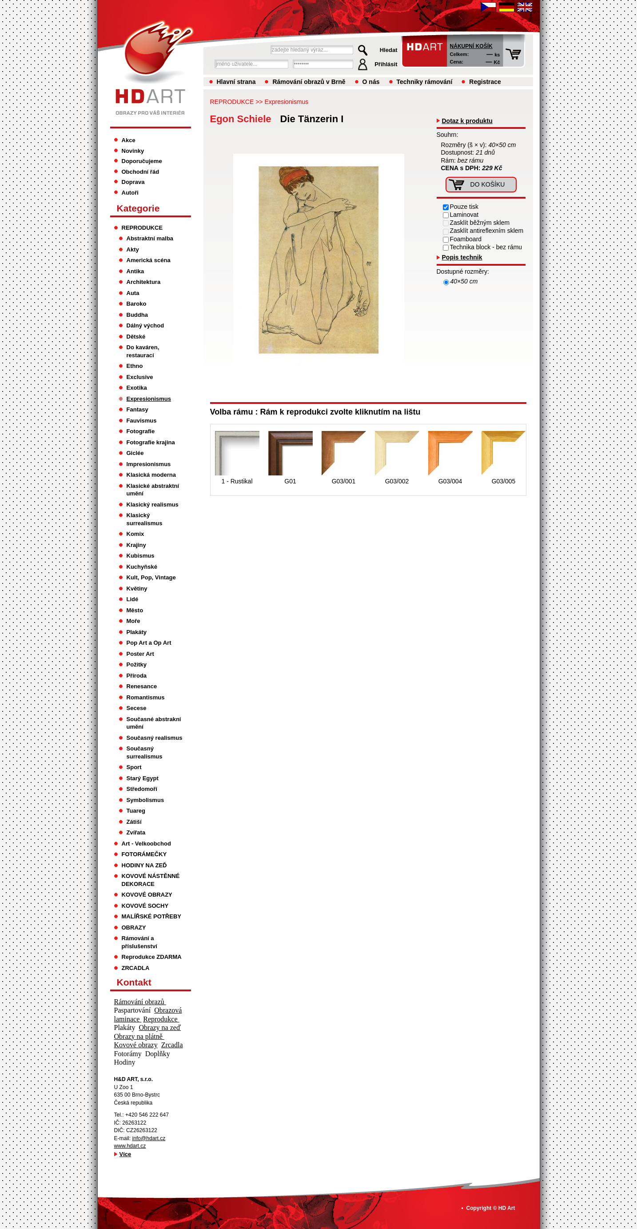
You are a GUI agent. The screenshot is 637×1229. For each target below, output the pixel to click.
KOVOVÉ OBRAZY (147, 894)
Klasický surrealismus (145, 519)
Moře (133, 621)
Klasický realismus (153, 504)
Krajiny (136, 545)
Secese (137, 708)
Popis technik (462, 257)
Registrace (485, 81)
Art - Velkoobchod (146, 843)
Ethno (135, 366)
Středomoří (142, 789)
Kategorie (138, 208)
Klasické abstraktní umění (153, 490)
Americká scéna (149, 260)
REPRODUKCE (232, 101)
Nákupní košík (471, 46)
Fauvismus (142, 420)
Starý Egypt (143, 778)
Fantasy (137, 409)
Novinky (133, 151)
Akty (133, 249)
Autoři (130, 192)
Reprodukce (161, 1019)
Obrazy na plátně (139, 1036)
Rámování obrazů (140, 1002)
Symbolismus (145, 800)
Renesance (142, 686)
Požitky (137, 664)
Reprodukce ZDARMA (152, 957)
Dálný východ (145, 325)
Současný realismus (155, 737)
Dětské (136, 336)
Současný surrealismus (145, 752)
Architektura (144, 282)
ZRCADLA (136, 968)
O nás (371, 81)
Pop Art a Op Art (149, 642)
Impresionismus (149, 464)
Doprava (133, 182)
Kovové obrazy (136, 1045)
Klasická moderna (151, 474)
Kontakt (134, 982)
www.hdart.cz (130, 1146)
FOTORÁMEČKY (144, 854)
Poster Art (140, 653)
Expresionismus (286, 101)
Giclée (135, 453)
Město (135, 610)
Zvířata (136, 832)
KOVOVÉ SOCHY (145, 905)
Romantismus (146, 697)
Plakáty (137, 632)
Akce (128, 140)
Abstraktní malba (150, 238)
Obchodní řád (140, 171)
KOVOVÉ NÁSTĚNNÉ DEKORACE (151, 880)
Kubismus (141, 555)
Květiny (137, 588)
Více (125, 1154)
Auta (133, 293)
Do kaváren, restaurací (143, 351)
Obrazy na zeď (160, 1027)
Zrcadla (172, 1045)
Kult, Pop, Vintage (151, 577)
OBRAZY (134, 927)
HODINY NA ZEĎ (144, 865)
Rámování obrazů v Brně (308, 81)
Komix (135, 534)
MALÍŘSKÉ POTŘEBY (152, 916)
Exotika (137, 387)
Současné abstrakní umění (154, 723)
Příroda (137, 675)
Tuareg (136, 810)
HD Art (506, 1208)
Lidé (133, 599)
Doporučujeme (142, 161)
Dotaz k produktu (467, 120)
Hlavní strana (236, 81)
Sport (134, 767)
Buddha (137, 314)
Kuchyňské (142, 566)
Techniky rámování (425, 81)
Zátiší (134, 821)
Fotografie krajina (151, 442)
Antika (135, 271)
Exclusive (140, 377)
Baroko (137, 303)
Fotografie (141, 431)
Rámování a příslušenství (139, 942)
